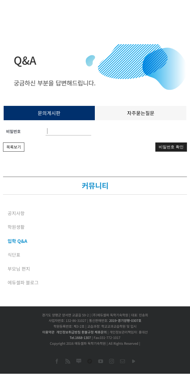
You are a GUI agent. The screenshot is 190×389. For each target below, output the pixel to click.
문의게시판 (49, 113)
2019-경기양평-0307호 (125, 320)
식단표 (14, 254)
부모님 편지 (19, 268)
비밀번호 (13, 131)
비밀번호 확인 (171, 147)
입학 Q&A (17, 241)
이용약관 (48, 332)
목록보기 (13, 147)
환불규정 (87, 332)
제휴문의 (101, 332)
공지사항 (16, 213)
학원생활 (16, 227)
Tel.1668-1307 (80, 337)
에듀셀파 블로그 (23, 282)
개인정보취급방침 (68, 332)
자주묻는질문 (140, 113)
